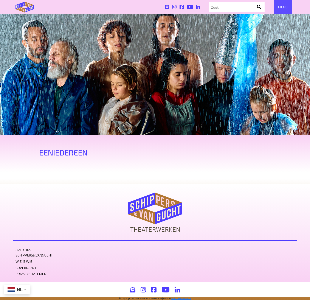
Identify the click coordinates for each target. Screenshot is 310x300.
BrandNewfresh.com (181, 298)
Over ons (23, 250)
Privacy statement (32, 274)
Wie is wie (24, 261)
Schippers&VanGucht (34, 255)
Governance (26, 268)
